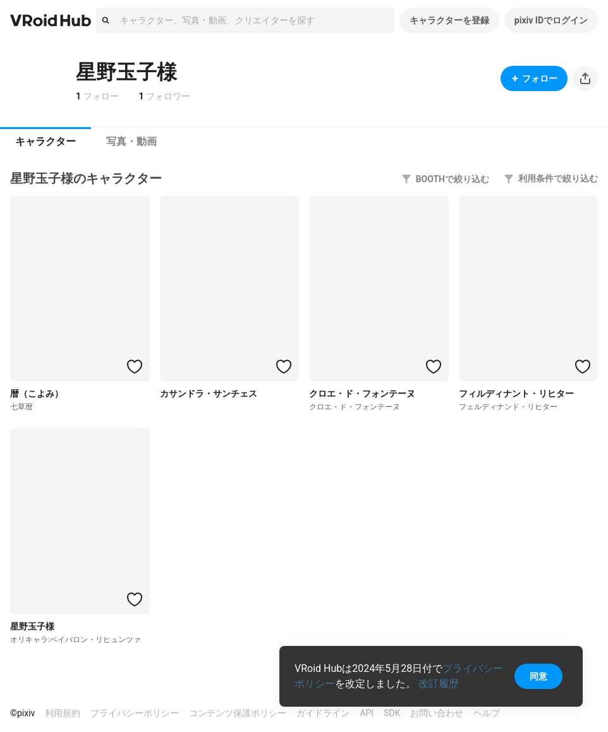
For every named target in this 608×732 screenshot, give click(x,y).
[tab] (45, 142)
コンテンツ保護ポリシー (237, 713)
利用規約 (62, 713)
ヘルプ (486, 713)
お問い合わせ (436, 713)
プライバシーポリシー (134, 713)
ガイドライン (323, 713)
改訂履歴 (438, 684)
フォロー (534, 78)
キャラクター (45, 141)
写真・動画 (131, 141)
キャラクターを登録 (449, 20)
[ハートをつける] (135, 366)
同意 (538, 676)
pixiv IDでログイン (551, 20)
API (367, 713)
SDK (392, 713)
